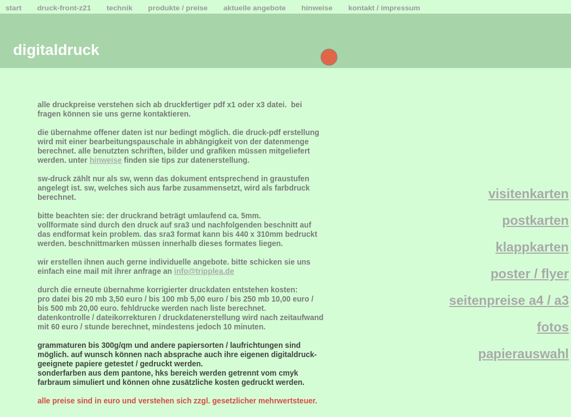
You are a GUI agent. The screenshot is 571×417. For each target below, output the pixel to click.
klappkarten (532, 247)
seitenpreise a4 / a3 (509, 300)
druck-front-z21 (65, 8)
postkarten (535, 220)
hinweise (317, 8)
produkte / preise (178, 8)
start (14, 8)
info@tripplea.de (204, 271)
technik (120, 8)
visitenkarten (528, 193)
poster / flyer (530, 273)
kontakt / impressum (384, 8)
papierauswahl (523, 353)
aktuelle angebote (256, 8)
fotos (553, 327)
